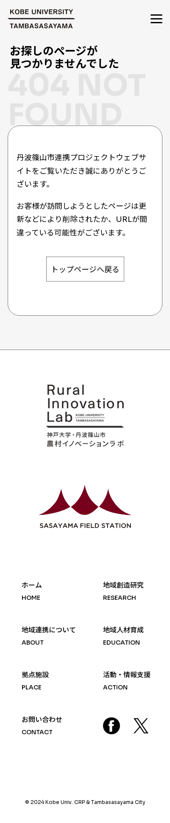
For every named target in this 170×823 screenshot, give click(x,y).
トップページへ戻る (85, 269)
